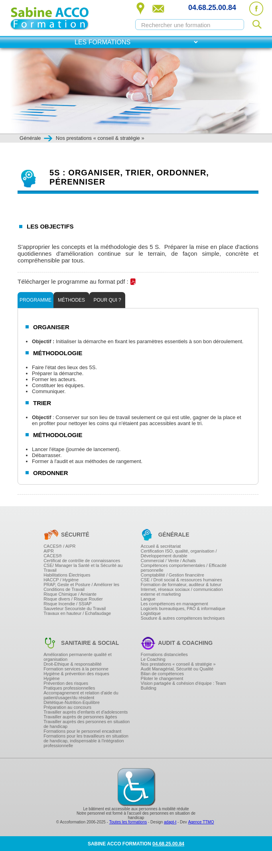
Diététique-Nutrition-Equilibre (71, 702)
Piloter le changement (162, 678)
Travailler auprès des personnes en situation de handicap (86, 724)
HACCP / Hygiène (61, 579)
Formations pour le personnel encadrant (82, 731)
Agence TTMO (201, 822)
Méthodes (71, 300)
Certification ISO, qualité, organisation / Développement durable (179, 553)
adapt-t (170, 822)
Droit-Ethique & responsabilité (72, 664)
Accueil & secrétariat (161, 546)
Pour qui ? (107, 300)
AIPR (48, 551)
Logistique (151, 613)
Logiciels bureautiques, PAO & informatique (183, 608)
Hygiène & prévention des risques (76, 673)
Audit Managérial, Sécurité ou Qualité (177, 668)
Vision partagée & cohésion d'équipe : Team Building (183, 685)
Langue (148, 598)
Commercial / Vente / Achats (168, 560)
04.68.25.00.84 (212, 8)
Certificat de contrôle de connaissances (81, 560)
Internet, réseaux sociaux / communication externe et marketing (182, 591)
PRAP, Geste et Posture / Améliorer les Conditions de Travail (81, 587)
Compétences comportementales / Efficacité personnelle (184, 568)
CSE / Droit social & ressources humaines (181, 579)
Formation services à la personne (75, 668)
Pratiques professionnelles (69, 688)
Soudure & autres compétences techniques (183, 618)
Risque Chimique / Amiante (70, 594)
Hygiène (51, 678)
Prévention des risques (65, 683)
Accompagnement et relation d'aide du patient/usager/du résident (80, 695)
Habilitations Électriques (66, 575)
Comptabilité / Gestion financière (172, 575)
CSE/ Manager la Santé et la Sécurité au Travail (82, 568)
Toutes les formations (128, 822)
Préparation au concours (67, 707)
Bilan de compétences (162, 673)
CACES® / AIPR (59, 546)
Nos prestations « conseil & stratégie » (178, 664)
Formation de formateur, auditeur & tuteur (181, 584)
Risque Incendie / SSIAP (67, 603)
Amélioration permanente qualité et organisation (77, 657)
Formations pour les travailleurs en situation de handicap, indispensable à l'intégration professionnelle (85, 741)
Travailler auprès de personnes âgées (80, 716)
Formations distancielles (164, 654)
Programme (35, 300)
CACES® (52, 555)
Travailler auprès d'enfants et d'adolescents (85, 712)
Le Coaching (153, 659)
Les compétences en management (174, 603)
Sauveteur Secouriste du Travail (74, 608)
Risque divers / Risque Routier (73, 598)
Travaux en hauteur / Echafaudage (77, 613)
